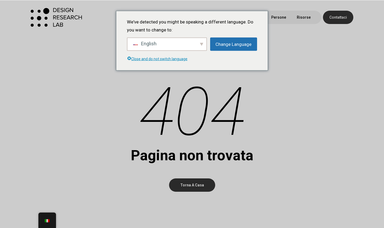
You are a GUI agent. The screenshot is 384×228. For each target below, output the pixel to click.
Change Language (233, 44)
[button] (374, 3)
